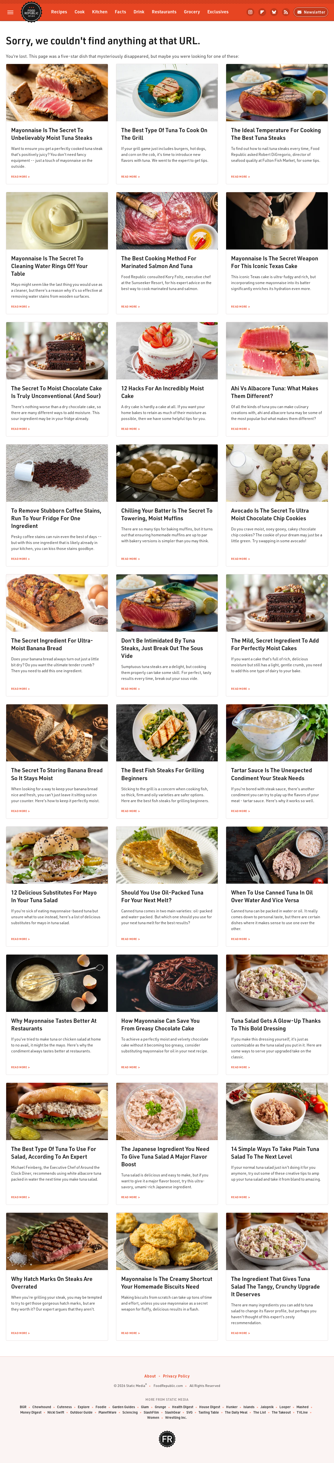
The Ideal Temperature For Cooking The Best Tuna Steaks (276, 133)
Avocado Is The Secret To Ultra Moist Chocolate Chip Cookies (270, 514)
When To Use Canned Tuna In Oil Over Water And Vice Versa (272, 896)
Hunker (231, 1407)
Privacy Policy (176, 1376)
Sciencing (130, 1412)
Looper (285, 1407)
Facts (120, 11)
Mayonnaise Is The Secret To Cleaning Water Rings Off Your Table (49, 265)
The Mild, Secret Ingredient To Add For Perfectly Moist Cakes (275, 644)
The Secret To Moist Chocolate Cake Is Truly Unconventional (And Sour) (56, 391)
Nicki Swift (55, 1412)
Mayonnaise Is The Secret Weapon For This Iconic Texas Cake (274, 262)
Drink (139, 11)
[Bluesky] (274, 12)
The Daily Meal (236, 1412)
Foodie (101, 1407)
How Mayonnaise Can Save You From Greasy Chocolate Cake (160, 1024)
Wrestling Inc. (176, 1418)
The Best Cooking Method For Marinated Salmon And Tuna (158, 262)
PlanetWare (107, 1412)
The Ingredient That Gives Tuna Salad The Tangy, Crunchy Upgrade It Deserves (275, 1286)
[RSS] (286, 12)
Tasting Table (208, 1412)
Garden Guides (123, 1407)
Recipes (59, 11)
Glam (145, 1407)
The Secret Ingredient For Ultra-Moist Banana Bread (52, 644)
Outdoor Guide (81, 1412)
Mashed (302, 1407)
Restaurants (164, 11)
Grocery (192, 11)
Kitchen (99, 11)
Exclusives (218, 11)
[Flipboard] (262, 12)
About (150, 1376)
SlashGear (172, 1412)
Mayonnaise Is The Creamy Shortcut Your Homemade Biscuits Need (166, 1282)
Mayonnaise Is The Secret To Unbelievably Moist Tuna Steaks (51, 133)
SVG (189, 1412)
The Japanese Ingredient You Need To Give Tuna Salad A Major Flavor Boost (165, 1156)
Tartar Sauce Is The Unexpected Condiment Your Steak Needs (271, 773)
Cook (80, 11)
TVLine (302, 1412)
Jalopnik (267, 1407)
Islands (249, 1407)
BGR (23, 1407)
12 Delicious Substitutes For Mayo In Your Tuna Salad (54, 896)
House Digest (209, 1407)
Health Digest (182, 1407)
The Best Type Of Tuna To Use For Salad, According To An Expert (53, 1152)
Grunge (160, 1407)
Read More (19, 176)
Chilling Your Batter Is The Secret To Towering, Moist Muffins (167, 514)
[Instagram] (250, 12)
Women (153, 1418)
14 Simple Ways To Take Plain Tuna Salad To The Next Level (275, 1152)
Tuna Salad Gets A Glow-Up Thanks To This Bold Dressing (276, 1024)
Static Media (135, 1385)
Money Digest (30, 1412)
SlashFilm (151, 1412)
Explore (84, 1407)
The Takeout (281, 1412)
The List (259, 1412)
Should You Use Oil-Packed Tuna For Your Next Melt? (162, 896)
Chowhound (41, 1407)
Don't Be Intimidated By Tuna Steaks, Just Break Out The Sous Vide (162, 648)
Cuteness (64, 1407)
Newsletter (310, 12)
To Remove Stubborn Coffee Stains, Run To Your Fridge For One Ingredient (56, 518)
